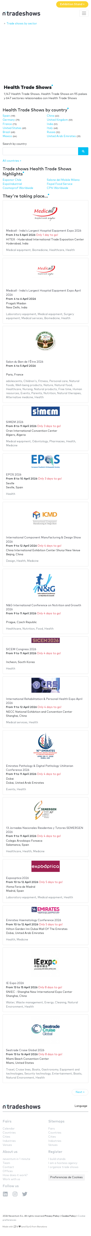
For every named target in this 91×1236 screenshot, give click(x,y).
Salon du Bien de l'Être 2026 (24, 362)
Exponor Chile (12, 180)
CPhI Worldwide (57, 188)
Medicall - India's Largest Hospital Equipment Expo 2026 (43, 230)
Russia (51, 132)
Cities (6, 1136)
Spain (6, 116)
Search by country (15, 144)
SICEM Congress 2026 (21, 649)
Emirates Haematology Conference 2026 (33, 920)
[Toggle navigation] (84, 13)
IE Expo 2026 (15, 983)
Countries (9, 1132)
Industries (9, 1141)
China (50, 116)
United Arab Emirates (61, 136)
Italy (50, 128)
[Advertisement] (45, 54)
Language (81, 1106)
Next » (80, 1092)
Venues (7, 1145)
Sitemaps (56, 1121)
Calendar (9, 1128)
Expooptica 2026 (17, 878)
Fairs (7, 1121)
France (7, 124)
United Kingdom (57, 120)
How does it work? (15, 1175)
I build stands (57, 1159)
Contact (8, 1167)
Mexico (7, 136)
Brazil (6, 132)
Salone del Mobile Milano (63, 180)
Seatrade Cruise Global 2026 (25, 1050)
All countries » (12, 161)
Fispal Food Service (59, 184)
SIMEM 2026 (14, 422)
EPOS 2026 (13, 474)
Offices (8, 1171)
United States (12, 128)
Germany (9, 120)
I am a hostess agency (62, 1163)
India (50, 124)
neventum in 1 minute (16, 1159)
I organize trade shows (63, 1167)
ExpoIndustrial (12, 184)
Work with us (11, 1179)
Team (6, 1163)
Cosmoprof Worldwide (18, 188)
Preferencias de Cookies (66, 1177)
